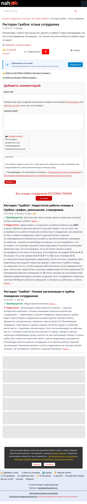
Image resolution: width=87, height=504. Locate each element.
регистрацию (72, 102)
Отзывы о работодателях (46, 484)
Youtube (19, 479)
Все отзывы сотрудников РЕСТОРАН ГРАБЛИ (44, 193)
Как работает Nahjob (74, 475)
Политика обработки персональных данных (58, 496)
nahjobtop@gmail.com (48, 488)
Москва (26, 18)
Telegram (30, 479)
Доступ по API (7, 479)
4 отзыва (44, 198)
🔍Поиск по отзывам (30, 472)
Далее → (35, 221)
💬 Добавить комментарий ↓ (17, 44)
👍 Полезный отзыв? (9, 51)
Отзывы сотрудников (11, 18)
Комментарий (11, 111)
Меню (84, 3)
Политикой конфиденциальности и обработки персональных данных (38, 175)
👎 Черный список (62, 472)
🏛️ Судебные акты (25, 475)
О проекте (58, 475)
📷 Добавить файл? (14, 136)
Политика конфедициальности (23, 496)
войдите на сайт (12, 105)
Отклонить (49, 464)
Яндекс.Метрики (59, 453)
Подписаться (75, 65)
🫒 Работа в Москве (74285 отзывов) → (20, 77)
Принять (36, 464)
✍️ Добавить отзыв (9, 472)
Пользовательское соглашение (43, 493)
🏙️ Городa (47, 472)
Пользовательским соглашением (64, 172)
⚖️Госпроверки (8, 475)
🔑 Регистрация (44, 475)
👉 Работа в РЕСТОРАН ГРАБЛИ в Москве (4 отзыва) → (27, 73)
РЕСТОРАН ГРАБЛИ (40, 18)
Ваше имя (8, 91)
